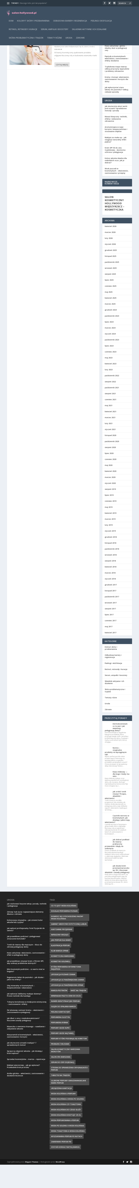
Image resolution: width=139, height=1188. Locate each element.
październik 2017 (112, 620)
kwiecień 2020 (110, 494)
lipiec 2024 (109, 345)
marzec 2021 (110, 441)
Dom (11, 23)
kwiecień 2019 (110, 536)
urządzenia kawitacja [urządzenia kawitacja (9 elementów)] (61, 1111)
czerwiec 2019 (110, 524)
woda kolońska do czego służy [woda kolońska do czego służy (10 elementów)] (66, 1133)
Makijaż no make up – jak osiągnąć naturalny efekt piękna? (115, 163)
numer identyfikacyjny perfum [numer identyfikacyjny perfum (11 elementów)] (65, 1024)
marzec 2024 (110, 351)
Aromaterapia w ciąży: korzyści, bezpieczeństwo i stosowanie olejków (116, 152)
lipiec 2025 (109, 303)
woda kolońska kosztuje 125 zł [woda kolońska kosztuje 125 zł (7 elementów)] (66, 1138)
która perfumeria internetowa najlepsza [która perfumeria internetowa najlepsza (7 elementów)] (66, 991)
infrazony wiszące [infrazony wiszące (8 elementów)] (60, 958)
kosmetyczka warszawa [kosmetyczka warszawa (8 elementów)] (62, 979)
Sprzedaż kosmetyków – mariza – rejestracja (26, 1082)
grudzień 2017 (111, 608)
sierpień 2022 (110, 405)
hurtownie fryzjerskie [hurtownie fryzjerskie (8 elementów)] (61, 952)
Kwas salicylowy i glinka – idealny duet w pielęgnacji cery (116, 71)
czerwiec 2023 (110, 375)
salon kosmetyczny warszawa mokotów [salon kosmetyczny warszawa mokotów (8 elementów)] (65, 1073)
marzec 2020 (110, 500)
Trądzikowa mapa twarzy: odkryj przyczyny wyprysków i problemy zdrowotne (117, 92)
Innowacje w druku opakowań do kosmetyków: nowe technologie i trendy (73, 64)
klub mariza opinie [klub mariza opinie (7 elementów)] (59, 974)
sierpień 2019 (110, 512)
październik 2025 (112, 285)
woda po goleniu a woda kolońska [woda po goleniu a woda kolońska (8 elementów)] (67, 1149)
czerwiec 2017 (110, 644)
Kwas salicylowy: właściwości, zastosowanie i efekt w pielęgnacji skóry (26, 977)
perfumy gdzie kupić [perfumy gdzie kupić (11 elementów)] (60, 1051)
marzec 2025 (110, 327)
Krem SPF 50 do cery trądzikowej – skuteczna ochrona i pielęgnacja (115, 173)
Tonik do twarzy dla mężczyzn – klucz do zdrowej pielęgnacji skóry (24, 969)
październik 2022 (112, 399)
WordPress (60, 1185)
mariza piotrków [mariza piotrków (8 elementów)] (59, 1014)
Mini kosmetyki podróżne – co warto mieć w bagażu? (25, 993)
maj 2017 (108, 650)
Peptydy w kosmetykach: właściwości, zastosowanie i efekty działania (116, 81)
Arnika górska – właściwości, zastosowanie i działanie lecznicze (25, 1098)
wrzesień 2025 (111, 291)
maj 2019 (108, 530)
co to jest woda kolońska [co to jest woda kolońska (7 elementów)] (63, 929)
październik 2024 (112, 339)
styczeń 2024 (110, 357)
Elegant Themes (31, 1185)
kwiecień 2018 (110, 590)
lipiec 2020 (109, 476)
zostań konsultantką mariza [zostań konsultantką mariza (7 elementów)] (65, 1170)
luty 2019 (109, 548)
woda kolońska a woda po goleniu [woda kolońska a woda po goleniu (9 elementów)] (67, 1122)
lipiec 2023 (109, 369)
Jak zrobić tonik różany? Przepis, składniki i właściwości (115, 818)
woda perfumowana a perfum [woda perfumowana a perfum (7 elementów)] (65, 1143)
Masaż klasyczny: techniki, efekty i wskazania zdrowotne (116, 142)
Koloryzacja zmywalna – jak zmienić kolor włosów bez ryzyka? (25, 944)
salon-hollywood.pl (71, 70)
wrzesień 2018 (111, 578)
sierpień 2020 (110, 470)
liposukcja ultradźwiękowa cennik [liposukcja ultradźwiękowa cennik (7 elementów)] (67, 1003)
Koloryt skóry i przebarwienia (33, 23)
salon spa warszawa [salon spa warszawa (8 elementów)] (60, 1080)
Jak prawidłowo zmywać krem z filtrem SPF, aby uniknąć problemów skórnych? (25, 985)
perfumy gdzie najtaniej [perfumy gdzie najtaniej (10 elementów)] (62, 1056)
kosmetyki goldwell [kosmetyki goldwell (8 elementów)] (60, 985)
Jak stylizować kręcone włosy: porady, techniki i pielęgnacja (26, 928)
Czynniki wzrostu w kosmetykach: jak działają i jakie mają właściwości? (117, 842)
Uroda (68, 40)
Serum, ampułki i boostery (54, 31)
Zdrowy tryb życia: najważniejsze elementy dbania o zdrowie (25, 936)
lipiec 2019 (109, 518)
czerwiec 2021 (110, 423)
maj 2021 (108, 429)
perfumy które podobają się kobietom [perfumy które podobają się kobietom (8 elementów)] (69, 1062)
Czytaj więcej (62, 88)
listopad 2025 (110, 279)
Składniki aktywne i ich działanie (89, 31)
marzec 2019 (110, 542)
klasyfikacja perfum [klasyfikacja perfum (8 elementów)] (60, 969)
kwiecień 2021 (110, 435)
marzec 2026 (110, 255)
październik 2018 (112, 572)
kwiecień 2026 (110, 249)
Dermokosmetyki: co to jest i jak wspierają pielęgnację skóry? (116, 750)
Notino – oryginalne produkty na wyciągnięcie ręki (115, 774)
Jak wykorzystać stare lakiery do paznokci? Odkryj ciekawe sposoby (116, 113)
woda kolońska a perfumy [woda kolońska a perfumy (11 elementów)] (63, 1117)
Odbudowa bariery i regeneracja (70, 23)
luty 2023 (109, 393)
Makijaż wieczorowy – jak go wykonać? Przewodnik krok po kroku (23, 1089)
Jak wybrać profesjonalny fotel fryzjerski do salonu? (26, 952)
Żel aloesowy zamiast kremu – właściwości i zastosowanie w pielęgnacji (25, 1034)
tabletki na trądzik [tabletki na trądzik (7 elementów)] (60, 1098)
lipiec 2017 (109, 638)
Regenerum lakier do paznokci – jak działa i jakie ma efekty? (25, 1001)
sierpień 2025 (110, 297)
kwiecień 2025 (110, 321)
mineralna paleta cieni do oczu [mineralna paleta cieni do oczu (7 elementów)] (66, 1019)
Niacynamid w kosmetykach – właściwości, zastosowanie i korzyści (25, 1059)
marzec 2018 (110, 596)
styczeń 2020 (110, 506)
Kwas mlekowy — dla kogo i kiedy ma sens (121, 797)
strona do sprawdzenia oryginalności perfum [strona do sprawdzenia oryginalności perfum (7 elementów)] (69, 1092)
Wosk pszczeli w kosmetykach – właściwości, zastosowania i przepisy (116, 194)
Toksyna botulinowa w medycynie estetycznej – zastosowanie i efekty (26, 1026)
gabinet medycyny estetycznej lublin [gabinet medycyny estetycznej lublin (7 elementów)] (68, 947)
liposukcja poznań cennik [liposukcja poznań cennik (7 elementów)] (63, 998)
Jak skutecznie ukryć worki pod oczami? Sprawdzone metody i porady (116, 131)
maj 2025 (108, 315)
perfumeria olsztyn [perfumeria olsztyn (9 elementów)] (60, 1040)
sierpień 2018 (110, 584)
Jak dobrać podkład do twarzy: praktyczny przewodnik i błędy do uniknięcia (117, 867)
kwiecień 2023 (110, 387)
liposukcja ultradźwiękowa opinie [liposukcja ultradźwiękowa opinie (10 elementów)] (67, 1008)
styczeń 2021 (110, 453)
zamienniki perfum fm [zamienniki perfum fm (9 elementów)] (61, 1165)
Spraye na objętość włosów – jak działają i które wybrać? (25, 1075)
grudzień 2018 (111, 560)
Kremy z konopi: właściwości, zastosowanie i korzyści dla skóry (117, 102)
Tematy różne (54, 40)
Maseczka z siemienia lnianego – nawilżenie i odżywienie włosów (26, 1051)
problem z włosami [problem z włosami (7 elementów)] (60, 1067)
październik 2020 (112, 465)
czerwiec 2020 (110, 482)
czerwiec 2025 (110, 309)
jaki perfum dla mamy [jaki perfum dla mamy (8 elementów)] (61, 963)
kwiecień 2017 (110, 656)
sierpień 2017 (110, 632)
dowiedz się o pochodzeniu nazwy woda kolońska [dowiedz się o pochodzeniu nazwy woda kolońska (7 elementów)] (67, 940)
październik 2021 (112, 411)
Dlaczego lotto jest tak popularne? (33, 3)
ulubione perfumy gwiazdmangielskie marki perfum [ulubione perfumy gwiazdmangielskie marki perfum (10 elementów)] (68, 1105)
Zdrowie (80, 40)
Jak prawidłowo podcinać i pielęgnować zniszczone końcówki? (23, 961)
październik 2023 (112, 363)
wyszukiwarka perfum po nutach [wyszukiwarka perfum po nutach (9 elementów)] (66, 1159)
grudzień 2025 (111, 273)
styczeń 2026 (110, 267)
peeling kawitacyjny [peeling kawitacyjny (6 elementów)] (60, 1035)
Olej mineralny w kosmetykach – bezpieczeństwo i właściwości (21, 1010)
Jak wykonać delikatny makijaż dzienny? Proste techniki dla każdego (24, 1018)
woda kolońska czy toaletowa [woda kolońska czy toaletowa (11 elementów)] (66, 1127)
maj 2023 (108, 381)
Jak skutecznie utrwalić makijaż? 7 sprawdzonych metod (21, 1067)
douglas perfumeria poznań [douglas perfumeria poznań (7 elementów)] (64, 934)
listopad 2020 (110, 458)
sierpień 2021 (110, 417)
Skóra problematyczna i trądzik (26, 40)
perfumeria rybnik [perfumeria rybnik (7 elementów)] (59, 1046)
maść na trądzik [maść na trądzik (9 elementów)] (78, 1014)
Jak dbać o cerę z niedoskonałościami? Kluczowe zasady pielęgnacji (23, 1042)
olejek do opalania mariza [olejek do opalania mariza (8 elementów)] (63, 1030)
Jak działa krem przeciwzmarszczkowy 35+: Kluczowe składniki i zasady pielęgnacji (117, 892)
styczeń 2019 (110, 554)
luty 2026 (109, 261)
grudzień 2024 (111, 333)
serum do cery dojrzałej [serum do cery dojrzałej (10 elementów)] (62, 1085)
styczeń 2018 (110, 602)
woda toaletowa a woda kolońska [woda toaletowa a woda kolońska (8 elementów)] (67, 1154)
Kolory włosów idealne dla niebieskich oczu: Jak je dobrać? (116, 183)
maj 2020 (108, 488)
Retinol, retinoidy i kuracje (23, 31)
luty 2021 (109, 447)
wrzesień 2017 (111, 626)
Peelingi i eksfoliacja (101, 23)
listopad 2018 (110, 566)
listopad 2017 (110, 614)
